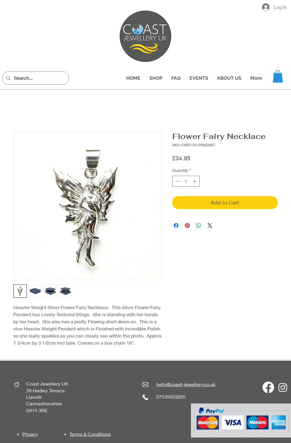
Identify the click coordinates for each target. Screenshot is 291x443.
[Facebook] (268, 387)
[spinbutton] (186, 181)
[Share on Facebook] (176, 225)
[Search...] (35, 78)
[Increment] (195, 181)
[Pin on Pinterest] (187, 225)
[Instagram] (283, 387)
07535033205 (171, 396)
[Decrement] (177, 181)
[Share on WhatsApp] (198, 225)
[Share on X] (209, 225)
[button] (278, 76)
